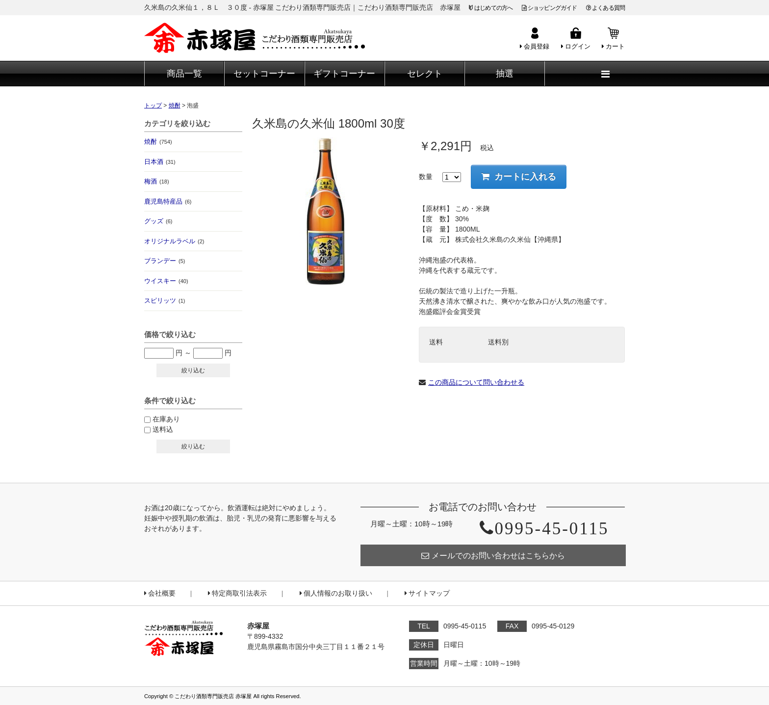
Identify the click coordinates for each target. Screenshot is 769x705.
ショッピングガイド (549, 7)
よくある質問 (605, 7)
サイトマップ (427, 593)
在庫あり (166, 419)
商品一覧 (184, 73)
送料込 (163, 429)
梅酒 (156, 181)
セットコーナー (264, 73)
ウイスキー (166, 281)
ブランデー (164, 260)
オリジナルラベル (174, 241)
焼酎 (158, 141)
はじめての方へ (493, 7)
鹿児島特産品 (167, 201)
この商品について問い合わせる (476, 382)
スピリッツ (164, 300)
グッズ (158, 221)
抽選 (504, 73)
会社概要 (160, 593)
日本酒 (160, 161)
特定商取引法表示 (237, 593)
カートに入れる (518, 177)
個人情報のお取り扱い (336, 593)
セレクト (424, 73)
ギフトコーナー (344, 73)
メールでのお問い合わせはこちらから (493, 555)
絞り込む (193, 370)
